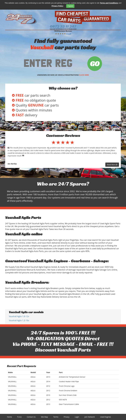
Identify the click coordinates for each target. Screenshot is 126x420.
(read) (68, 34)
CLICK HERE (84, 75)
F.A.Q (19, 417)
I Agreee (70, 6)
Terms (55, 417)
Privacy (66, 417)
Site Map (44, 417)
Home (9, 417)
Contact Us (31, 417)
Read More (112, 164)
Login (77, 417)
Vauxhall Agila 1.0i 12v (19, 316)
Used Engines (105, 417)
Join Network (89, 417)
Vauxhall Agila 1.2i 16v (19, 320)
